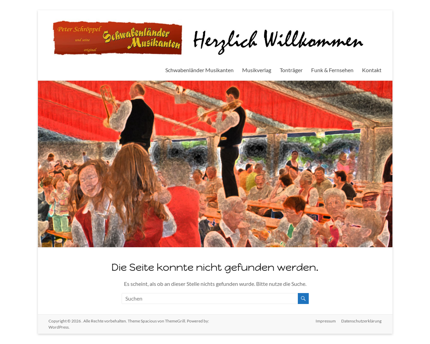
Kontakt (372, 70)
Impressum (326, 320)
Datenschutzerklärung (361, 320)
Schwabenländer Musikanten (199, 70)
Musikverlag (256, 70)
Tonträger (291, 70)
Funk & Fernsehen (332, 70)
